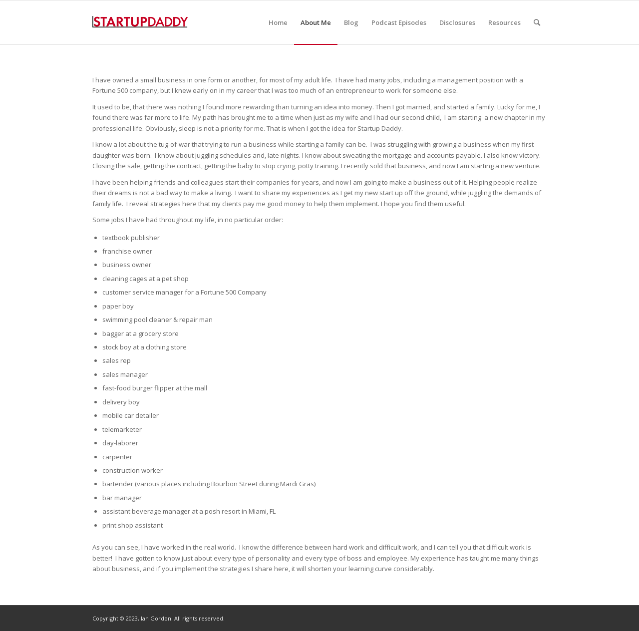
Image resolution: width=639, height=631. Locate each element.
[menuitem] (278, 22)
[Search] (537, 22)
